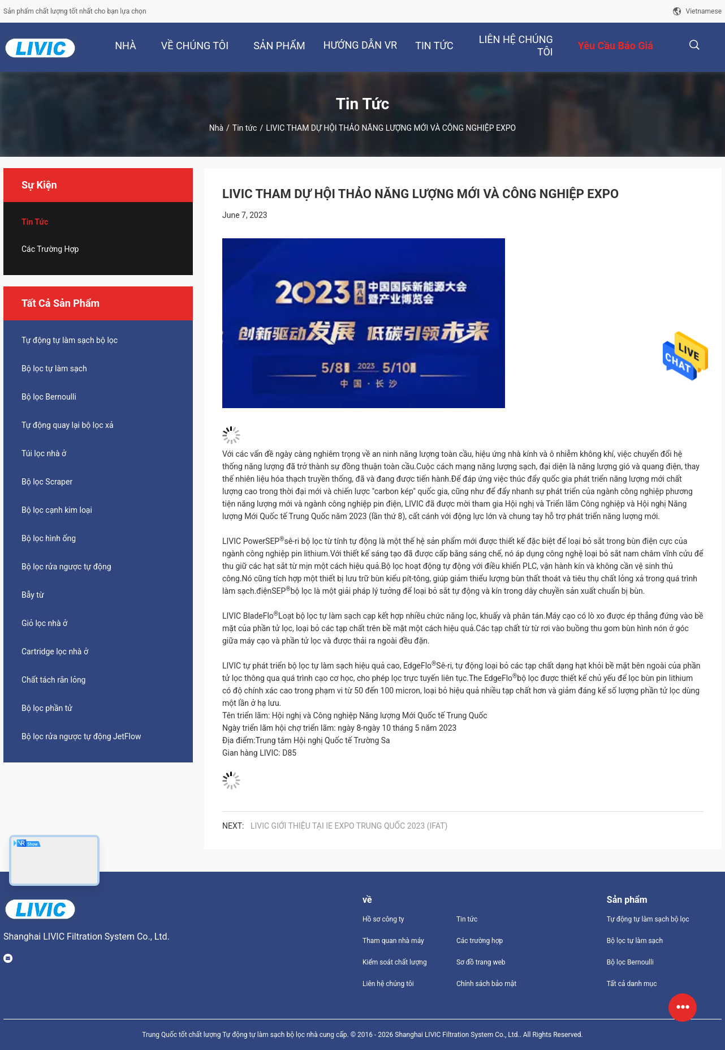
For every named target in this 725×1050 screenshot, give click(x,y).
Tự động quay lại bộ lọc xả (67, 425)
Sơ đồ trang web (481, 962)
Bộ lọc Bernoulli (48, 396)
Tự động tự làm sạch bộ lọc (69, 340)
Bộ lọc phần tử (46, 708)
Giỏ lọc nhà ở (44, 623)
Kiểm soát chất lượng (394, 962)
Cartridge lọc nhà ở (54, 651)
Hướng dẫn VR (360, 45)
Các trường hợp (50, 249)
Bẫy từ (32, 594)
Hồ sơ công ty (383, 919)
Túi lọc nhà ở (43, 453)
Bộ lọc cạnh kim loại (56, 510)
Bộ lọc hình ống (48, 538)
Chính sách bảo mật (486, 984)
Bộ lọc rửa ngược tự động (66, 566)
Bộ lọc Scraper (46, 481)
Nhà (216, 127)
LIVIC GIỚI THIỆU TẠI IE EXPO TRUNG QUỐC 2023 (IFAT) (349, 825)
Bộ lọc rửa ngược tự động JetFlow (81, 736)
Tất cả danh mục (632, 984)
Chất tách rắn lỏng (53, 679)
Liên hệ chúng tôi (388, 984)
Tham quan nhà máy (393, 941)
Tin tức (244, 127)
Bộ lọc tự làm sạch (54, 368)
